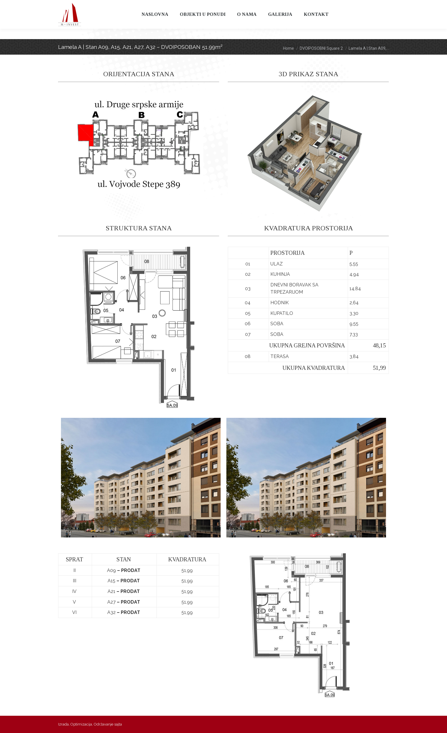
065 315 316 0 (123, 5)
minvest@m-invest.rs (189, 5)
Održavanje (103, 724)
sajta (118, 724)
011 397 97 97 (75, 5)
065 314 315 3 (99, 5)
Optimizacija (81, 724)
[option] (141, 477)
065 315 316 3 (148, 5)
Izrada (63, 724)
